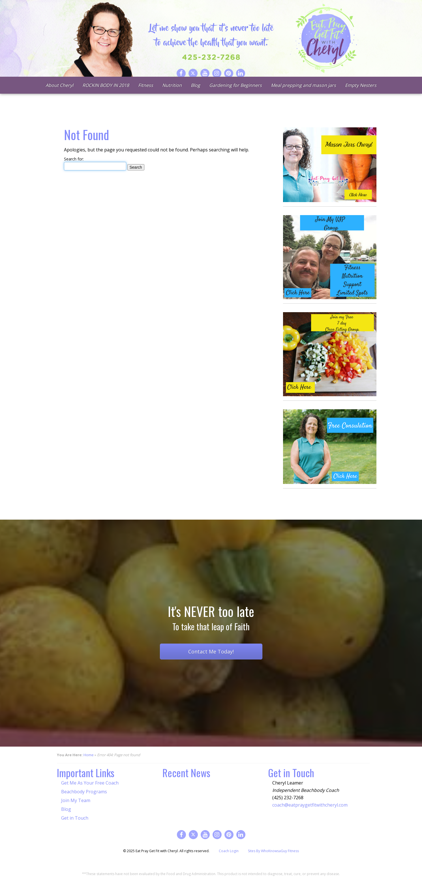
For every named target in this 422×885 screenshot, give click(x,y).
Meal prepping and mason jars (303, 93)
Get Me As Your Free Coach (90, 783)
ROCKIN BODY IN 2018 (105, 93)
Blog (195, 93)
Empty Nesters (360, 93)
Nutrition (172, 93)
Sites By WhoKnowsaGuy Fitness (273, 850)
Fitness (145, 93)
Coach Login (229, 850)
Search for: (74, 159)
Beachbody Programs (84, 791)
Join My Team (75, 800)
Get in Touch (74, 818)
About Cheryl (59, 93)
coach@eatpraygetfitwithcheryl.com (310, 805)
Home (88, 754)
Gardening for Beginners (235, 93)
